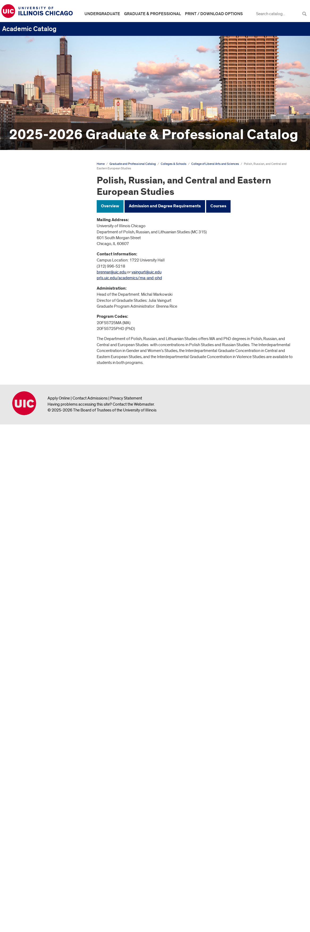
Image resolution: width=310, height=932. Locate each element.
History (27, 521)
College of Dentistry (34, 285)
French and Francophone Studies (43, 473)
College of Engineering (37, 303)
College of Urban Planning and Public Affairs (44, 789)
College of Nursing (33, 746)
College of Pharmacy (35, 755)
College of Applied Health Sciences (39, 246)
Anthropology (33, 343)
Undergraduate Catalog (26, 174)
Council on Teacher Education (43, 800)
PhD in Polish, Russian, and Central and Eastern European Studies (48, 641)
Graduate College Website (36, 854)
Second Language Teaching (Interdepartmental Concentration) (45, 678)
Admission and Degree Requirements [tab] (165, 206)
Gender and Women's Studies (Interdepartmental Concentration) (46, 489)
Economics (31, 439)
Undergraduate (102, 13)
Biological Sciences (38, 352)
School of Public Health (37, 763)
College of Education (35, 294)
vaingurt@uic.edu (146, 272)
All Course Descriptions (25, 871)
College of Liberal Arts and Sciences (40, 332)
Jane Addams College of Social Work (44, 775)
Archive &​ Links (26, 845)
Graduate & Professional (152, 13)
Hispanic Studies (35, 512)
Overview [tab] (110, 206)
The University (25, 208)
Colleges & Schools (173, 164)
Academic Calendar (30, 199)
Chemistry (30, 399)
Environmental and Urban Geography (43, 459)
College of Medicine (34, 737)
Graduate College (32, 311)
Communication (35, 407)
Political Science (35, 655)
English (27, 448)
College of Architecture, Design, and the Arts (44, 260)
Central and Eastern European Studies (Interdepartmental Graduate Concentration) (47, 385)
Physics (27, 589)
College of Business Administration (34, 274)
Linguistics (30, 563)
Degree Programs (28, 226)
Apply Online (59, 905)
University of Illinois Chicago (24, 910)
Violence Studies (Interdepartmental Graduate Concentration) (46, 723)
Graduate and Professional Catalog (39, 191)
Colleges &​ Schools (30, 235)
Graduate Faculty (28, 837)
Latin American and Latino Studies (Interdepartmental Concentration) (44, 549)
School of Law (29, 320)
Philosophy (31, 580)
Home (101, 164)
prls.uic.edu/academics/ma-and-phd (129, 278)
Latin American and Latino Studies (43, 532)
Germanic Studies (36, 503)
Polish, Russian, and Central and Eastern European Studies (47, 603)
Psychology (31, 664)
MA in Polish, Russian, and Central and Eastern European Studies (47, 622)
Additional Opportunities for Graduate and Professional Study (46, 811)
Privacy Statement (126, 905)
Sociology (30, 691)
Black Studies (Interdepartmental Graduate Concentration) (46, 366)
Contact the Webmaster (133, 911)
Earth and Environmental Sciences (42, 428)
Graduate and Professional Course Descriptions (43, 825)
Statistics (29, 709)
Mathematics (32, 571)
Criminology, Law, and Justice (46, 416)
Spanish (28, 700)
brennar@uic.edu (111, 272)
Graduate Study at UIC (32, 217)
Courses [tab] (218, 206)
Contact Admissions (90, 905)
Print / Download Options (214, 13)
